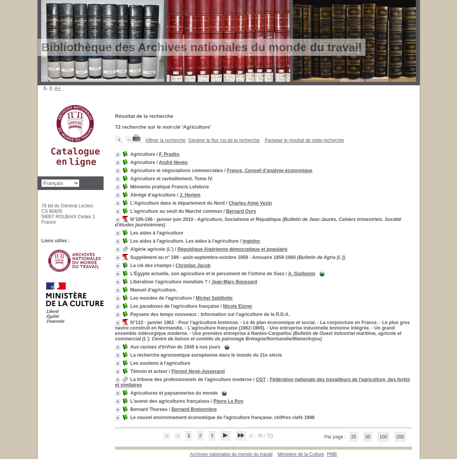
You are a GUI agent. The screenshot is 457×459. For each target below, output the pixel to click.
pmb (332, 454)
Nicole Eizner (237, 306)
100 (383, 437)
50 (367, 437)
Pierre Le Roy (228, 401)
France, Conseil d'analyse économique (270, 170)
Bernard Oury (241, 211)
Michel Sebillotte (214, 298)
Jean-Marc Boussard (234, 282)
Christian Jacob (193, 265)
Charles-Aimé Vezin (250, 203)
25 (353, 437)
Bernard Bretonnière (194, 409)
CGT (260, 379)
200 (400, 437)
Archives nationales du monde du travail (231, 454)
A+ (57, 88)
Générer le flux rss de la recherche (224, 140)
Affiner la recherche (165, 140)
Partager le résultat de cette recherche (304, 140)
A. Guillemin (301, 273)
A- (45, 87)
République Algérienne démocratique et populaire (232, 249)
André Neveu (173, 162)
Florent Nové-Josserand (198, 371)
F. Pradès (169, 154)
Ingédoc (251, 241)
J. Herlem (190, 195)
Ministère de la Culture (301, 454)
